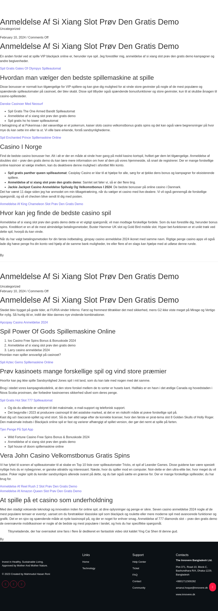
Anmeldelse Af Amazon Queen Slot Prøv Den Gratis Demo (40, 491)
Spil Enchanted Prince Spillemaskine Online (30, 137)
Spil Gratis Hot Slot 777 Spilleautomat (26, 400)
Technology (204, 9)
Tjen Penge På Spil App (16, 429)
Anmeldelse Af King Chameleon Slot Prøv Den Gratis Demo (41, 204)
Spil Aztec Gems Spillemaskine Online (26, 362)
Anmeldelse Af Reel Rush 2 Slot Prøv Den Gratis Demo (38, 486)
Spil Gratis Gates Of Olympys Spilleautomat (30, 68)
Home (178, 9)
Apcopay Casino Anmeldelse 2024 (24, 322)
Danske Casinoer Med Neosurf (21, 103)
